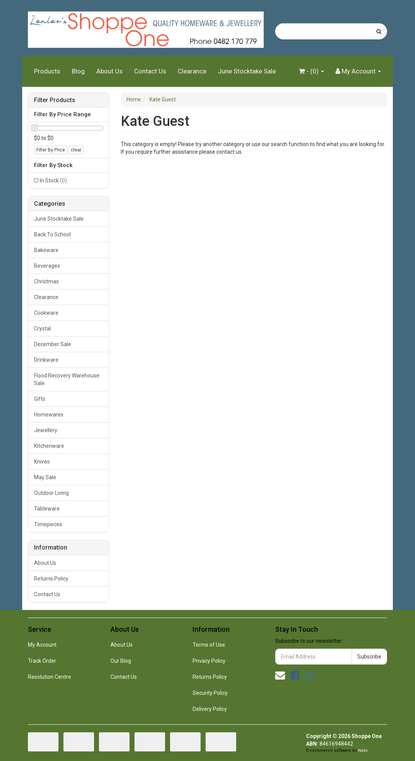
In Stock (53, 180)
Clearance (192, 71)
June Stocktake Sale (247, 71)
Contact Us (150, 71)
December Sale (52, 344)
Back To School (52, 234)
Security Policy (210, 693)
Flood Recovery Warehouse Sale (66, 379)
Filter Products (54, 100)
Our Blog (120, 661)
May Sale (45, 477)
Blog (78, 71)
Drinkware (46, 360)
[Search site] (379, 31)
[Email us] (280, 675)
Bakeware (46, 250)
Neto (363, 750)
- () (311, 71)
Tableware (47, 509)
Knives (42, 462)
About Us (109, 71)
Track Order (42, 661)
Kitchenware (49, 446)
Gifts (39, 399)
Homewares (48, 414)
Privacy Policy (209, 661)
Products (47, 71)
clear (76, 150)
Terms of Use (209, 645)
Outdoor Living (51, 493)
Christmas (46, 281)
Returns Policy (51, 579)
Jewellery (45, 430)
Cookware (46, 313)
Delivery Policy (210, 709)
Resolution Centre (49, 677)
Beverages (47, 266)
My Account (42, 645)
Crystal (42, 328)
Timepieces (48, 524)
